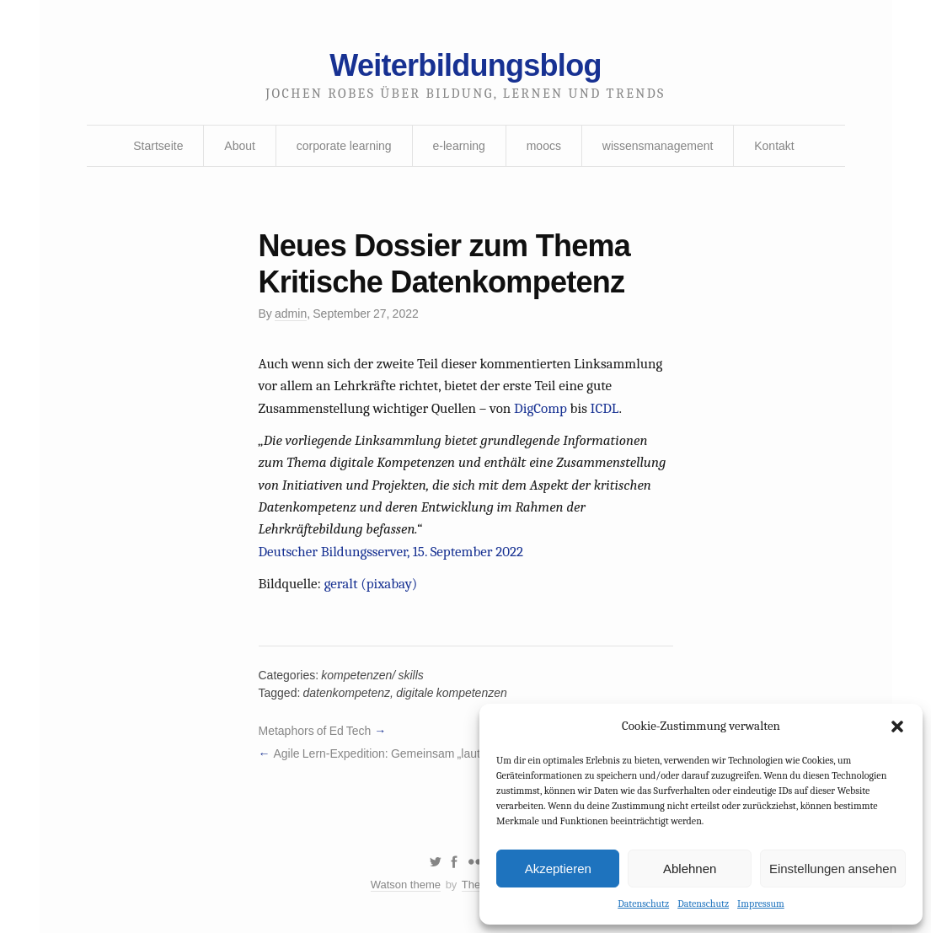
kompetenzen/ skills (372, 675)
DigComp (540, 408)
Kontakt (774, 146)
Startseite (158, 146)
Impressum (760, 903)
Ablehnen (689, 868)
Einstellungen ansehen (832, 868)
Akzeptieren (558, 868)
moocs (544, 146)
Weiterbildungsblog (465, 65)
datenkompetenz (347, 693)
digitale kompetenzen (451, 693)
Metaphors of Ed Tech (315, 730)
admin (291, 313)
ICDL (605, 408)
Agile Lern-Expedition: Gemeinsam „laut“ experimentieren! (423, 753)
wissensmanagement (658, 146)
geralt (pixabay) (371, 584)
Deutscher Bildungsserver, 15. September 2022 (391, 552)
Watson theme (406, 884)
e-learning (459, 146)
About (239, 146)
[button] (897, 726)
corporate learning (344, 146)
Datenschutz (643, 903)
